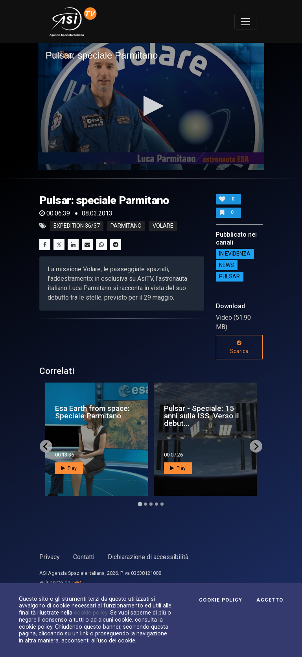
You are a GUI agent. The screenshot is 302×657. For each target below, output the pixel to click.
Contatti (83, 557)
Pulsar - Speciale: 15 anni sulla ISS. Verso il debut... (201, 416)
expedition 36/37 (76, 226)
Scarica (239, 347)
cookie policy (90, 612)
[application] (151, 106)
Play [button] (69, 468)
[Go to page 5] (162, 504)
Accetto (269, 600)
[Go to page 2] (145, 504)
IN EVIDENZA (234, 254)
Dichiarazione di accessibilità (148, 557)
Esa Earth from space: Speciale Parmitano (92, 412)
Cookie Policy (220, 600)
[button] (151, 106)
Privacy (49, 557)
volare (163, 226)
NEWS (226, 265)
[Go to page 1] (140, 504)
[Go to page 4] (156, 504)
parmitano (126, 226)
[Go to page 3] (151, 504)
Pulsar (229, 277)
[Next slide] (256, 446)
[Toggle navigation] (245, 21)
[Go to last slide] (46, 446)
